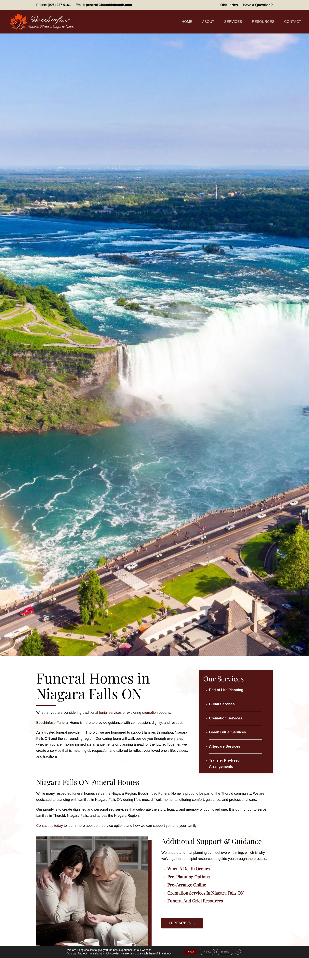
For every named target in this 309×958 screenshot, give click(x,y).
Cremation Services (225, 718)
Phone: (53, 5)
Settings (229, 951)
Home (187, 22)
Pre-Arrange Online (186, 885)
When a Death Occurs (188, 869)
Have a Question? (258, 5)
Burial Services (222, 704)
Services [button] (233, 22)
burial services (110, 713)
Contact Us (182, 923)
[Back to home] (42, 22)
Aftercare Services (224, 746)
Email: (104, 5)
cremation (150, 713)
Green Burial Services (227, 732)
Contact (292, 22)
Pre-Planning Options (188, 877)
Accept (185, 951)
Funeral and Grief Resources (195, 901)
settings (159, 953)
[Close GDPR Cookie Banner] (245, 951)
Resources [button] (263, 22)
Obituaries (229, 5)
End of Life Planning (226, 690)
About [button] (208, 22)
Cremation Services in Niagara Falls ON (205, 893)
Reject (206, 951)
